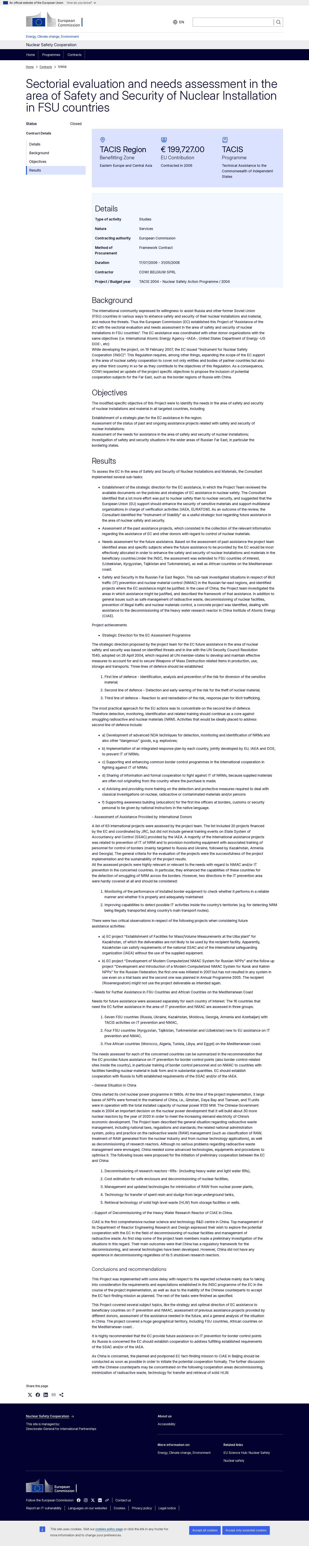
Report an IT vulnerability (43, 1508)
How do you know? (81, 2)
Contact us (123, 1500)
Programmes (51, 55)
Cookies (119, 1508)
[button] (30, 1395)
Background (39, 153)
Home (30, 55)
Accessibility (166, 1424)
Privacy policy (142, 1508)
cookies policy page (109, 1529)
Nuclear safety (233, 1461)
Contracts (75, 55)
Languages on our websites (87, 1508)
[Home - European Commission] (58, 20)
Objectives (37, 161)
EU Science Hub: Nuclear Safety (246, 1453)
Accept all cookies (205, 1530)
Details (34, 144)
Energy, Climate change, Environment (52, 36)
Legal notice (167, 1508)
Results (35, 170)
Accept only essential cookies (246, 1530)
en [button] (178, 22)
